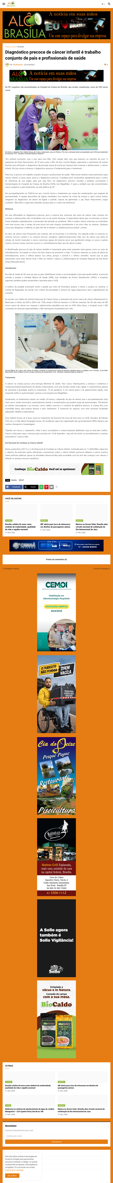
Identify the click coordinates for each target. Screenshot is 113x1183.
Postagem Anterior (11, 569)
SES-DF (21, 480)
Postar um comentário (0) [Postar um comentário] (56, 559)
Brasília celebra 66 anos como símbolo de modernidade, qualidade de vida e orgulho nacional (20, 527)
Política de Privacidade (14, 1170)
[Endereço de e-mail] (56, 1136)
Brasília (21, 47)
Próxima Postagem (101, 569)
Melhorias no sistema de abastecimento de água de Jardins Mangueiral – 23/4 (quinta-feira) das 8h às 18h (29, 1110)
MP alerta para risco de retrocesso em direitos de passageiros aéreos (55, 525)
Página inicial (10, 47)
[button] (3, 4)
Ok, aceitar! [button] (12, 1176)
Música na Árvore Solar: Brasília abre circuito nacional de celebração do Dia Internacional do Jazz (92, 527)
